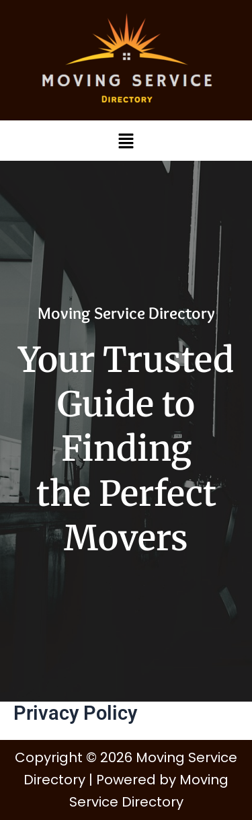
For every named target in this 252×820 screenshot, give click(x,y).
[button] (125, 140)
